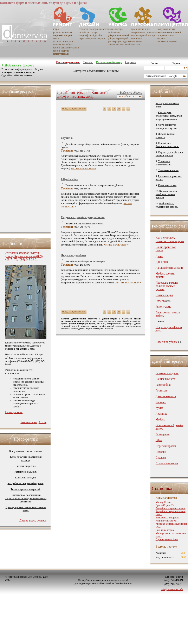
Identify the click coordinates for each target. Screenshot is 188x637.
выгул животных (166, 29)
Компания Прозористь (167, 517)
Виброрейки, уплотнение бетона (166, 205)
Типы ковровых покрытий (25, 489)
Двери (159, 256)
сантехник (136, 41)
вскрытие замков (166, 35)
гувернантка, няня (140, 29)
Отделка (161, 300)
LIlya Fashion (69, 179)
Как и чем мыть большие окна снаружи (170, 239)
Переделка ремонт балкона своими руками (167, 286)
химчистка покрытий (119, 44)
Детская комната (166, 396)
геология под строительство (93, 29)
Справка (130, 62)
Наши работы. (13, 412)
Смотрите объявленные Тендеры (95, 70)
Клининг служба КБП (167, 520)
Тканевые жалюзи (168, 170)
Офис (159, 440)
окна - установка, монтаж (63, 40)
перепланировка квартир (92, 38)
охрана (161, 38)
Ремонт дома (163, 306)
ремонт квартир (61, 50)
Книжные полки (167, 185)
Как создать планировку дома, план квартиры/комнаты (169, 115)
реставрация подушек (119, 41)
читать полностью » (83, 168)
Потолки (161, 451)
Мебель (160, 419)
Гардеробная (163, 384)
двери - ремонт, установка (62, 31)
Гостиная (161, 390)
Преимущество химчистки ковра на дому (26, 509)
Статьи (88, 62)
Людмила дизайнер (73, 255)
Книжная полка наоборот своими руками (166, 194)
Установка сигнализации (163, 163)
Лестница (161, 413)
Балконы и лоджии (167, 373)
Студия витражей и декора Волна (82, 217)
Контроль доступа (25, 477)
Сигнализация (164, 295)
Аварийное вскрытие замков (171, 508)
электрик (136, 44)
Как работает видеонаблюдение (26, 483)
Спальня (161, 457)
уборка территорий (118, 38)
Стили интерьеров (167, 463)
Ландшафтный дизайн (169, 267)
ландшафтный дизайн (90, 35)
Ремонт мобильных (25, 471)
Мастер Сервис (164, 502)
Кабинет (161, 402)
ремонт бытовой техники (66, 47)
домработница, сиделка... (144, 32)
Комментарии (28, 422)
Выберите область (130, 92)
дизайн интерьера (88, 32)
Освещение (162, 434)
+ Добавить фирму (17, 65)
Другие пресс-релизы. (32, 520)
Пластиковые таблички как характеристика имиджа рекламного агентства (25, 498)
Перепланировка (166, 446)
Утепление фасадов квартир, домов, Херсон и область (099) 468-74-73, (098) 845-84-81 (24, 256)
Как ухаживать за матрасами (25, 451)
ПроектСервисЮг (165, 505)
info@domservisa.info (172, 589)
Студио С (67, 138)
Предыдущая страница (74, 108)
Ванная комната (165, 379)
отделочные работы (63, 44)
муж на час (137, 38)
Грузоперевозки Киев (167, 539)
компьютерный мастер (143, 35)
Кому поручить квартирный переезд (25, 458)
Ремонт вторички (25, 465)
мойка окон (114, 32)
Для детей (162, 262)
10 (123, 108)
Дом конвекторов (165, 530)
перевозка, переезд (167, 41)
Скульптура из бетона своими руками (169, 154)
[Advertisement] (21, 164)
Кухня (159, 407)
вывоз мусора (115, 29)
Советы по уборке (167, 341)
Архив (42, 422)
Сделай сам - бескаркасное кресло (167, 144)
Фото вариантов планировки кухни (166, 126)
